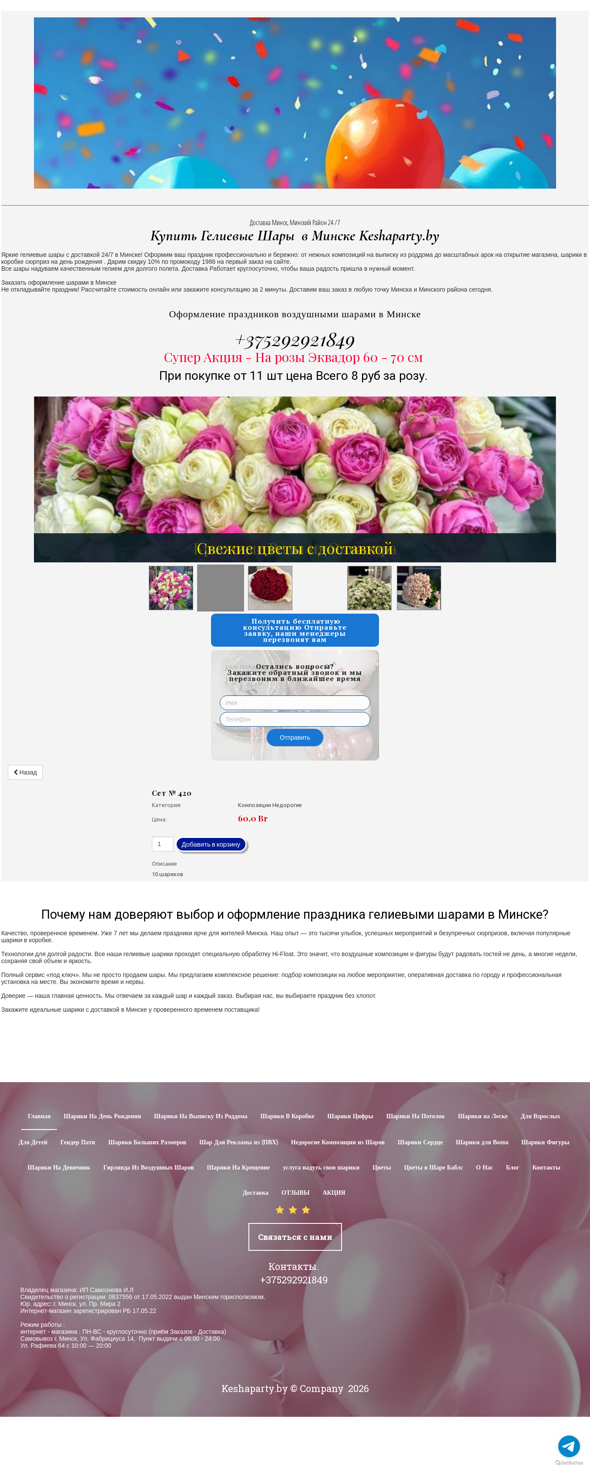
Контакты (546, 1168)
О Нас (484, 1168)
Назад (25, 772)
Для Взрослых (540, 1116)
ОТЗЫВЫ (295, 1193)
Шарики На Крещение (238, 1168)
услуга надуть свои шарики (321, 1168)
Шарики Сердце (420, 1143)
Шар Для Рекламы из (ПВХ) (238, 1143)
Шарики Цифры (350, 1116)
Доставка (255, 1193)
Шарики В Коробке (287, 1116)
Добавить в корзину (211, 844)
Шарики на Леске (482, 1116)
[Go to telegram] (569, 1446)
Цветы (381, 1168)
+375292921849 (295, 338)
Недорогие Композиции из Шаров (338, 1143)
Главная (39, 1116)
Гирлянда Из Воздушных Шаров (149, 1168)
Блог (512, 1168)
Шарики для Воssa (482, 1143)
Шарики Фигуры (545, 1143)
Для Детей (33, 1143)
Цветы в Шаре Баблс (433, 1168)
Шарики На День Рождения (102, 1116)
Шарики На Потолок (415, 1116)
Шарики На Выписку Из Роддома (200, 1116)
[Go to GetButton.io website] (569, 1463)
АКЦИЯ (333, 1193)
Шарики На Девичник (59, 1168)
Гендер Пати (77, 1143)
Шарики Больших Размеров (147, 1143)
